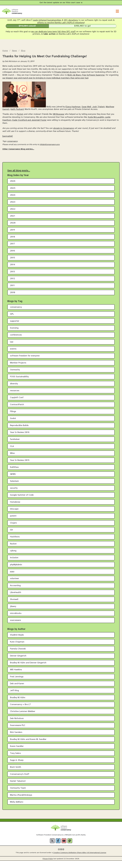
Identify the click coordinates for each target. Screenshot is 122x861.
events (13, 349)
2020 (12, 223)
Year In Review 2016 (19, 432)
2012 (12, 278)
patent (13, 516)
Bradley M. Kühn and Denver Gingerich (28, 663)
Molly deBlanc (16, 802)
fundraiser (15, 439)
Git (11, 530)
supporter (14, 321)
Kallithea (14, 467)
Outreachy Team (18, 788)
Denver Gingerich (18, 656)
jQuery (13, 606)
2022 (12, 209)
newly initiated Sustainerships (47, 20)
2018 (12, 237)
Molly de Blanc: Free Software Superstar (86, 75)
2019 (12, 230)
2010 (12, 292)
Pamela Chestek (18, 649)
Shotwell (14, 599)
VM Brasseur (58, 114)
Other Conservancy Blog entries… (18, 149)
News (14, 51)
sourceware (15, 620)
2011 (12, 285)
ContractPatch (17, 404)
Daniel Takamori (18, 781)
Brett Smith (15, 767)
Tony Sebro (15, 753)
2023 (12, 202)
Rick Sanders (16, 732)
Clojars (13, 523)
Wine (12, 453)
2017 (12, 244)
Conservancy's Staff (19, 774)
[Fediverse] (69, 840)
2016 (12, 251)
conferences (16, 335)
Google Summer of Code (22, 495)
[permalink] (7, 136)
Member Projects (18, 363)
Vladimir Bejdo (17, 635)
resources (14, 391)
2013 (12, 272)
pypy (12, 572)
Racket (13, 544)
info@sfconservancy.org (49, 145)
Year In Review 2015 (19, 460)
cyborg (13, 551)
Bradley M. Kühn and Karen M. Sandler (28, 739)
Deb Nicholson (17, 718)
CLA (12, 446)
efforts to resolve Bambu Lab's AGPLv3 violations (60, 23)
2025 (12, 188)
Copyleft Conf (16, 397)
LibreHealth (15, 592)
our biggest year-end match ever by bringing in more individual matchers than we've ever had (45, 78)
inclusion (14, 558)
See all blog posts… (18, 170)
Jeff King (14, 690)
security (14, 488)
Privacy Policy (48, 859)
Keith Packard (17, 109)
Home (5, 51)
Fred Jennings (16, 677)
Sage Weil (86, 107)
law (11, 342)
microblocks (15, 613)
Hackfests (15, 537)
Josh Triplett (98, 107)
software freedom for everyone (25, 356)
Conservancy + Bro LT (20, 704)
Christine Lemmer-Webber (22, 711)
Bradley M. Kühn (17, 697)
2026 (12, 181)
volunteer (14, 578)
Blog (23, 51)
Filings (13, 411)
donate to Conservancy (63, 128)
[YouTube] (64, 840)
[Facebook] (58, 840)
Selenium (14, 481)
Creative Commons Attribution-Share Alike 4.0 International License (79, 853)
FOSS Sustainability (19, 377)
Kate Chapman (17, 642)
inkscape (14, 509)
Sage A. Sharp (16, 760)
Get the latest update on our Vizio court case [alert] (61, 3)
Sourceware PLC (17, 725)
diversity (14, 384)
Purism (20, 114)
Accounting (15, 585)
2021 (12, 216)
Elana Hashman (73, 107)
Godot (13, 418)
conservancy (12, 141)
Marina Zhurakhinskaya (21, 795)
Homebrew (15, 502)
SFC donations (71, 20)
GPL (12, 314)
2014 (12, 265)
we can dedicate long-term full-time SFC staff (53, 32)
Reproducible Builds (19, 425)
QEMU (13, 474)
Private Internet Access (65, 72)
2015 (12, 258)
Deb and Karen (17, 684)
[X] (52, 840)
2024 (12, 195)
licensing (14, 328)
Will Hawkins (16, 670)
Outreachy (15, 370)
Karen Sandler (17, 746)
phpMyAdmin (16, 565)
